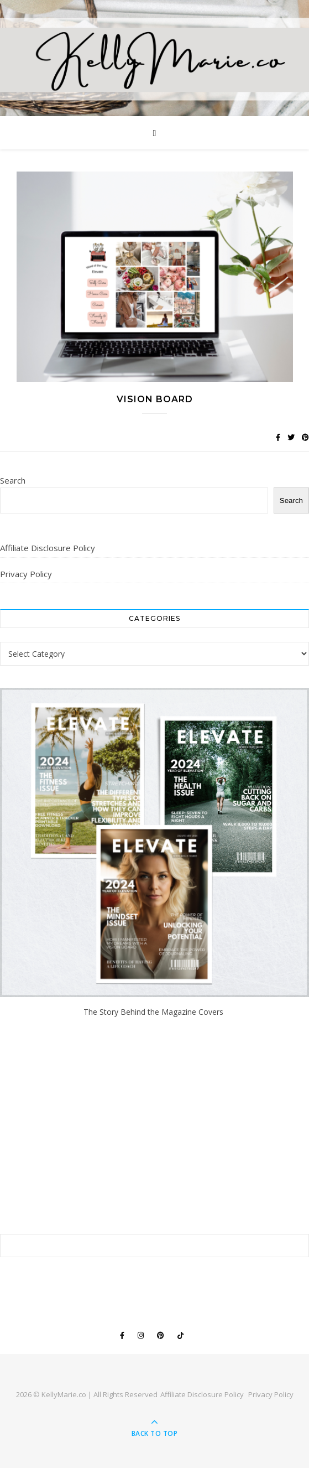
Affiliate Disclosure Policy (47, 547)
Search (12, 480)
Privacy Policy (26, 573)
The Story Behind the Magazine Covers (154, 1012)
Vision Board (155, 399)
